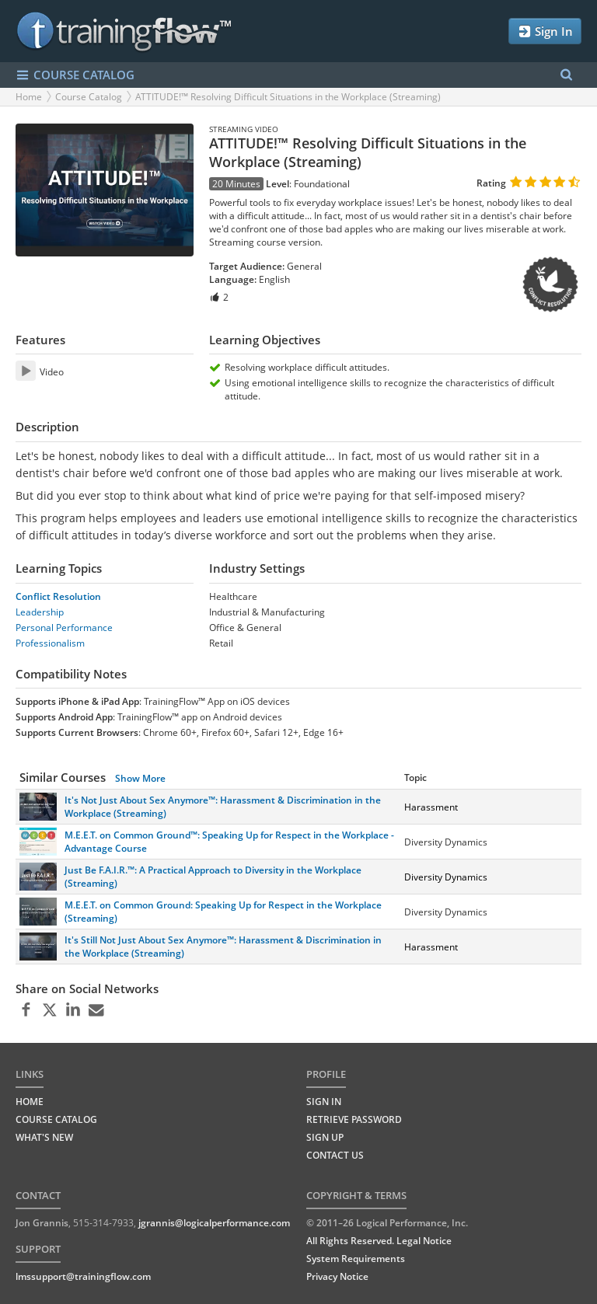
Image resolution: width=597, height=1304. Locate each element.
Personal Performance (64, 627)
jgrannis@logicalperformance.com (214, 1222)
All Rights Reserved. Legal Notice (379, 1240)
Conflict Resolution (58, 596)
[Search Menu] (566, 75)
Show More (140, 778)
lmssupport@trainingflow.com (83, 1276)
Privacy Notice (337, 1276)
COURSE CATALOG (75, 75)
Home (29, 96)
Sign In (545, 31)
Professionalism (50, 643)
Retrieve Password (354, 1119)
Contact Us (335, 1155)
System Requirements (355, 1258)
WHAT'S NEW (44, 1137)
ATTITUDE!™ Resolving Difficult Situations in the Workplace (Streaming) (288, 96)
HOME (30, 1101)
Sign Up (325, 1137)
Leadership (40, 612)
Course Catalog (88, 96)
